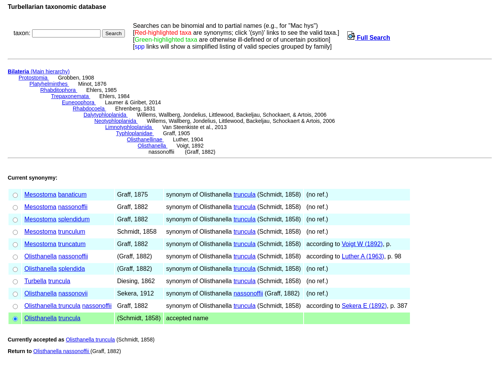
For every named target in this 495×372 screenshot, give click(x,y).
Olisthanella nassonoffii (61, 351)
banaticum (72, 194)
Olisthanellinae (145, 139)
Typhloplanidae (135, 133)
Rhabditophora (58, 90)
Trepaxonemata (70, 96)
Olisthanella (152, 146)
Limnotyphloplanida (129, 127)
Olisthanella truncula (52, 305)
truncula (245, 194)
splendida (71, 268)
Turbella (35, 281)
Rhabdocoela (89, 108)
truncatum (71, 244)
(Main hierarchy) (39, 71)
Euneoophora (79, 102)
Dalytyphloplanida (106, 115)
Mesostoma (40, 194)
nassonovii (73, 293)
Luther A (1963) (363, 256)
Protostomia (34, 78)
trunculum (71, 231)
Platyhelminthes (49, 84)
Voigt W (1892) (362, 244)
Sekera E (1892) (364, 305)
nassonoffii (72, 207)
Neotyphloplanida (116, 121)
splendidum (74, 219)
